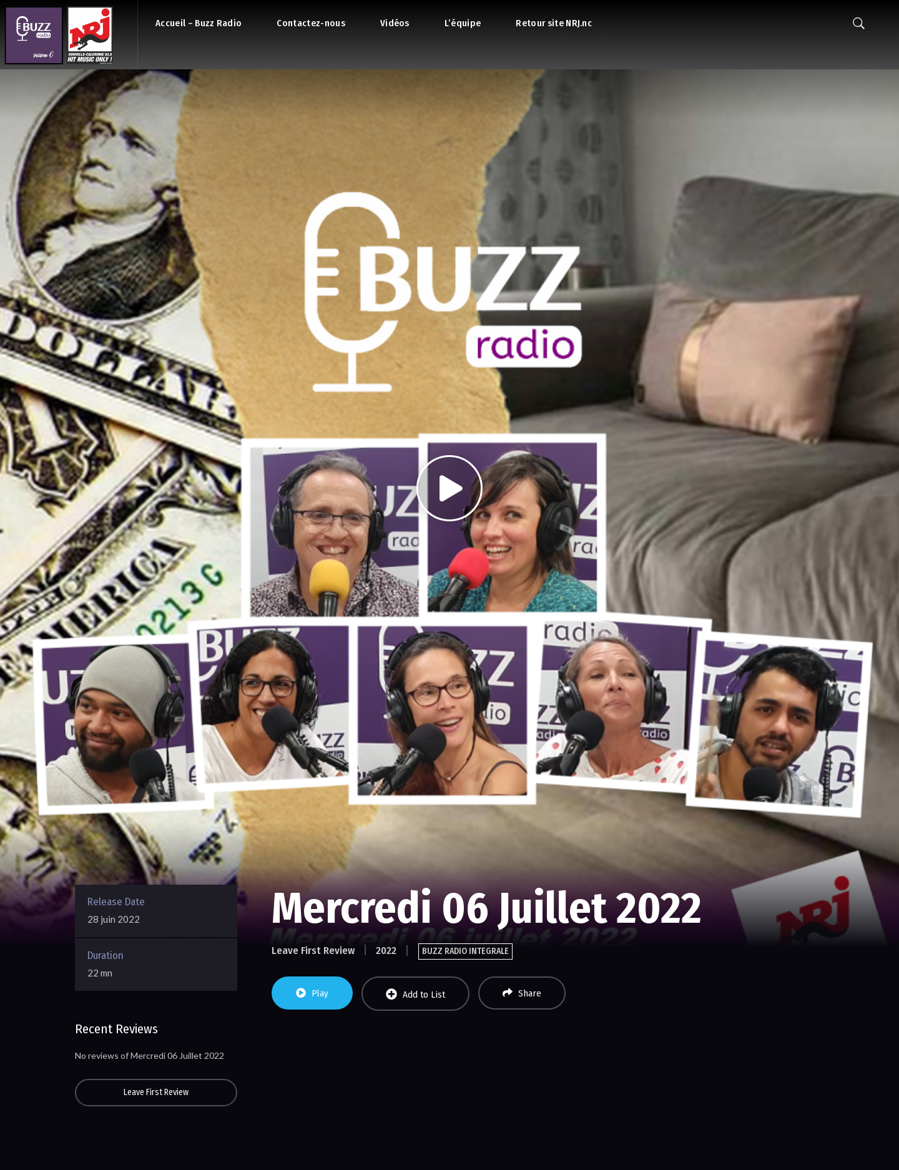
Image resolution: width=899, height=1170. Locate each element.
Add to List (415, 994)
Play (312, 993)
